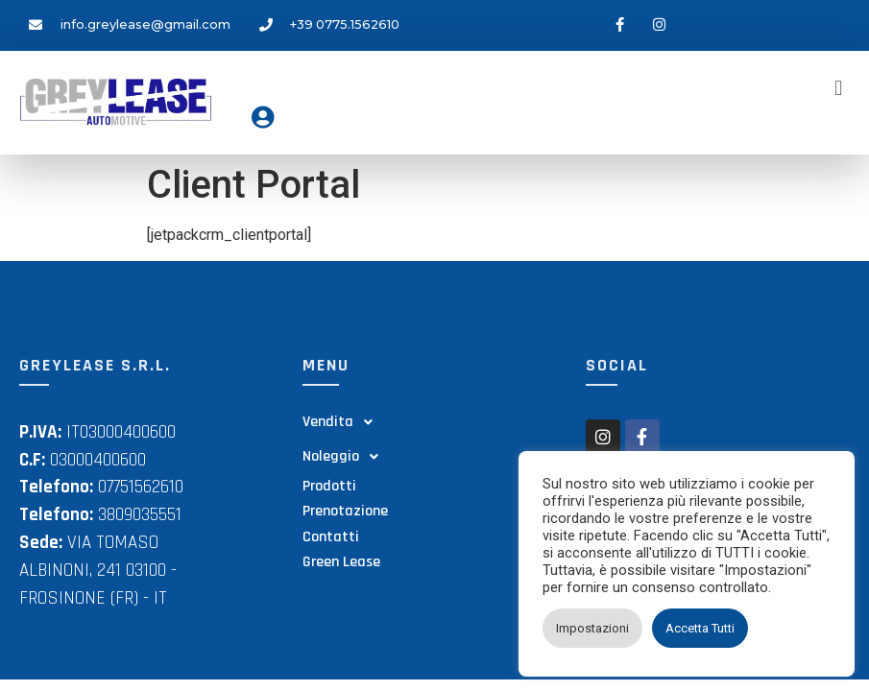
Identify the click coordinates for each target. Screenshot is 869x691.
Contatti (330, 537)
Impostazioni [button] (592, 628)
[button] (839, 88)
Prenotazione (345, 511)
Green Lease (341, 562)
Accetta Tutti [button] (700, 628)
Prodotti (329, 486)
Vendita (342, 422)
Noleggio (345, 457)
